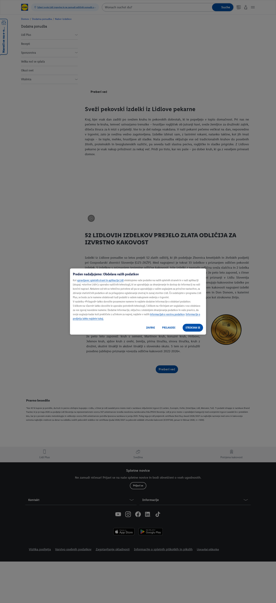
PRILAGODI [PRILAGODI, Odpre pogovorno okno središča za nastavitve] (168, 327)
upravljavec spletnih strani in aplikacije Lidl (100, 280)
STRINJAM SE (192, 327)
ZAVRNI (150, 327)
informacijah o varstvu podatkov (167, 314)
